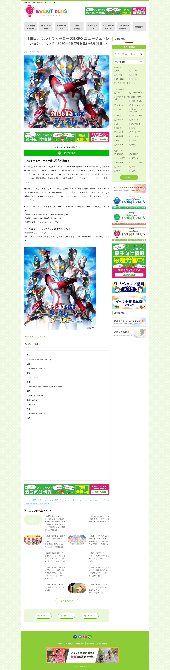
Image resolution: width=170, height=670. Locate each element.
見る (117, 124)
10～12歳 (119, 79)
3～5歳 (118, 75)
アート (133, 140)
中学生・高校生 (121, 83)
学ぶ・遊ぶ (135, 120)
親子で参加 (135, 158)
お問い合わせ (102, 644)
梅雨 (132, 167)
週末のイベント (90, 616)
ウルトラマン (48, 500)
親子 (35, 500)
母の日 (117, 171)
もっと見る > (67, 601)
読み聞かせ (135, 124)
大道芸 (117, 167)
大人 (132, 83)
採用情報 (90, 644)
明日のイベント (67, 616)
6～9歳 (133, 75)
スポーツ (118, 105)
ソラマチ (67, 500)
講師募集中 (80, 644)
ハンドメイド (136, 136)
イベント (28, 500)
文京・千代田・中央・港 (108, 25)
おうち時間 (119, 158)
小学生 (133, 79)
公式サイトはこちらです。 (35, 336)
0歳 (116, 71)
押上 (61, 500)
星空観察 (118, 120)
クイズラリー (136, 115)
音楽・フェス (136, 101)
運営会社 (69, 644)
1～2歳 (133, 71)
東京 (39, 500)
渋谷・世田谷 (77, 25)
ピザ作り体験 (136, 162)
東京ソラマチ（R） (80, 500)
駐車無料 (134, 154)
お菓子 (133, 171)
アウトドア (135, 132)
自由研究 (118, 132)
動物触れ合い (136, 93)
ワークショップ (136, 105)
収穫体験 (118, 136)
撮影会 (117, 128)
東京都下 (139, 25)
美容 (132, 128)
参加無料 (118, 154)
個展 (132, 145)
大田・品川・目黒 (92, 25)
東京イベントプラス (45, 11)
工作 (117, 93)
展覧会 (117, 115)
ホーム (60, 644)
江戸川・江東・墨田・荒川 (123, 25)
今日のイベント (43, 616)
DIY (116, 140)
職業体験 (118, 162)
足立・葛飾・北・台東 (30, 25)
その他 (117, 109)
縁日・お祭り (136, 97)
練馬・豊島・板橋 (45, 25)
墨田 (56, 500)
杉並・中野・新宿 (61, 25)
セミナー (118, 145)
